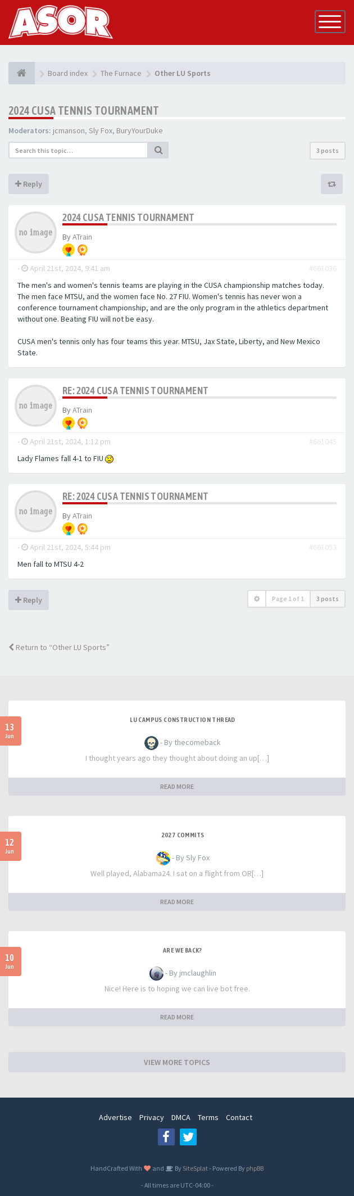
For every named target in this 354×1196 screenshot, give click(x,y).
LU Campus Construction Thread (182, 720)
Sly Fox (100, 130)
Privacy (151, 1117)
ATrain (82, 237)
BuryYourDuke (139, 130)
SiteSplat (194, 1168)
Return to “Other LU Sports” (59, 647)
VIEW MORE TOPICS (177, 1062)
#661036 (323, 268)
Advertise (115, 1117)
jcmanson (69, 130)
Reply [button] (28, 184)
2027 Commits (183, 835)
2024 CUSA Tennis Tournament (84, 110)
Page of (288, 598)
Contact (239, 1117)
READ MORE (177, 786)
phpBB (255, 1168)
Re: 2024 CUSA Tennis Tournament (135, 390)
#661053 (323, 547)
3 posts (327, 150)
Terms (208, 1117)
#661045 (323, 441)
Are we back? (182, 950)
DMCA (180, 1117)
